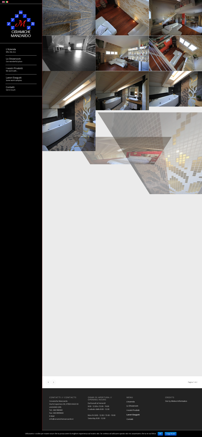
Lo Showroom (132, 406)
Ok (160, 434)
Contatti (130, 419)
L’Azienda (131, 401)
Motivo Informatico (179, 401)
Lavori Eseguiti (133, 414)
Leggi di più (170, 434)
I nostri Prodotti (133, 410)
